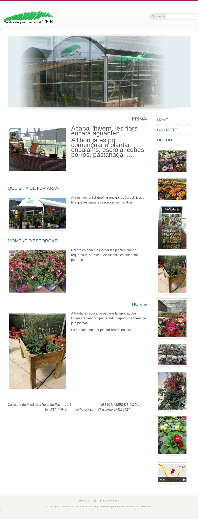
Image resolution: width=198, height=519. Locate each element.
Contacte (167, 130)
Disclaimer (146, 506)
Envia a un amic (111, 500)
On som (164, 140)
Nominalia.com (131, 506)
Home (162, 120)
